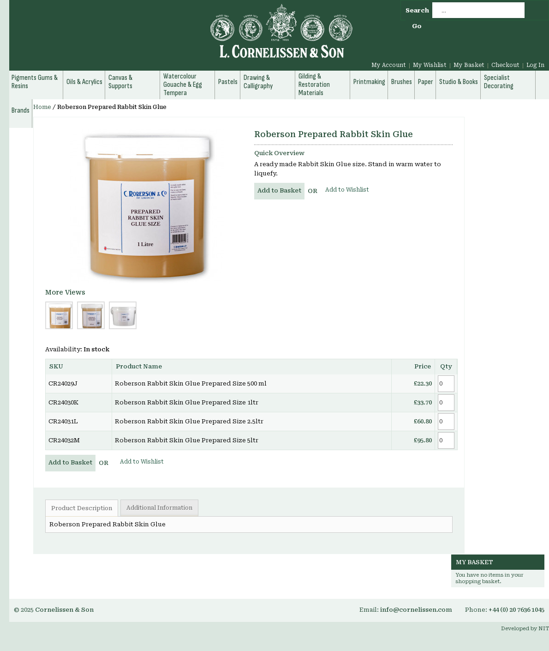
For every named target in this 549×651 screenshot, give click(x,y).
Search (417, 10)
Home (42, 107)
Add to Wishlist (347, 190)
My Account (388, 65)
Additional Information (159, 508)
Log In (535, 65)
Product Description (81, 508)
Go (417, 26)
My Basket (469, 65)
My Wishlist (430, 65)
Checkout (505, 65)
